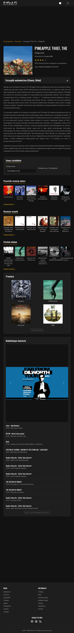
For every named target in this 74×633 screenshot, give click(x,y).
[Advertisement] (37, 22)
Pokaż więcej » (8, 204)
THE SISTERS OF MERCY (14, 482)
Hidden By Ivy (52, 301)
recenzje (6, 600)
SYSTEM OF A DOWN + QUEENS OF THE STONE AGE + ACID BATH (27, 449)
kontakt (40, 609)
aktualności (6, 592)
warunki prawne (43, 597)
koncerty (6, 594)
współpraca (41, 606)
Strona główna (8, 41)
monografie (7, 606)
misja (39, 594)
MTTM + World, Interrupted (15, 433)
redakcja (40, 592)
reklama (40, 603)
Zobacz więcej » (9, 269)
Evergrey (21, 301)
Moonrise (21, 325)
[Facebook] (32, 621)
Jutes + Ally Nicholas (12, 425)
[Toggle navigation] (68, 3)
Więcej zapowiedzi (37, 330)
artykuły (6, 609)
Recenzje (18, 41)
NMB (53, 325)
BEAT (7, 441)
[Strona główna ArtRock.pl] (10, 3)
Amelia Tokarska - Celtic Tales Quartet (19, 457)
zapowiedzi (6, 597)
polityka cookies (43, 600)
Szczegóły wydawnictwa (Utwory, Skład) (23, 80)
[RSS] (40, 621)
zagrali (5, 603)
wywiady (6, 612)
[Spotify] (36, 621)
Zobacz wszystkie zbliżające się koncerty (37, 512)
